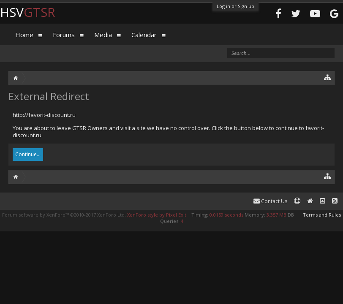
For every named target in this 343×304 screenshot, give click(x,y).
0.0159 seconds (226, 215)
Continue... (28, 154)
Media (103, 34)
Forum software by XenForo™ (64, 215)
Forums (64, 34)
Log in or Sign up (235, 6)
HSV (27, 12)
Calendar (144, 34)
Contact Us (270, 201)
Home (24, 34)
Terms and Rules (322, 215)
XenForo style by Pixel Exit (156, 215)
